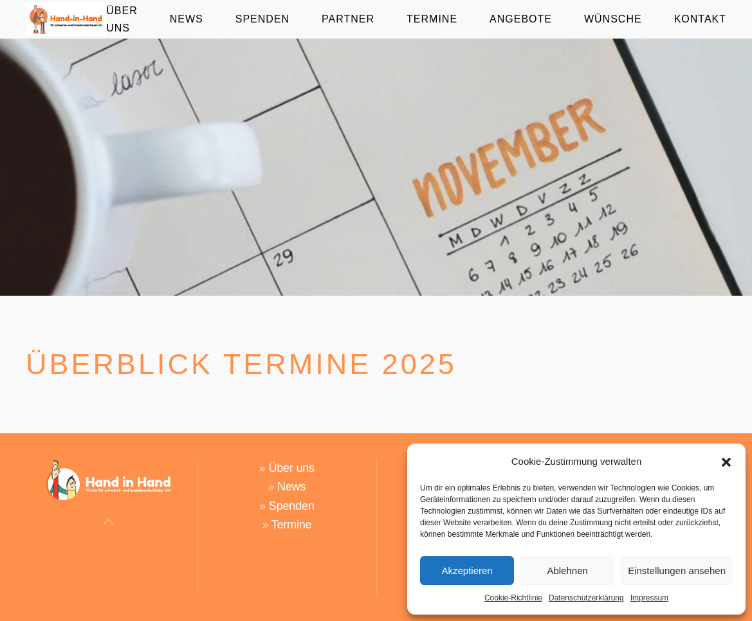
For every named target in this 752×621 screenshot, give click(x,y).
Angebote (521, 19)
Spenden (262, 19)
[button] (726, 461)
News (291, 486)
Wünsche (613, 19)
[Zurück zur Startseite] (66, 19)
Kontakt (700, 19)
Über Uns (121, 19)
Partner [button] (348, 19)
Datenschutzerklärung (586, 597)
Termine (432, 19)
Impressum (649, 597)
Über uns (291, 468)
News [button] (186, 19)
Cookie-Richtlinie (513, 597)
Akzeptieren (466, 570)
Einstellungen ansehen (677, 570)
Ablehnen (567, 570)
